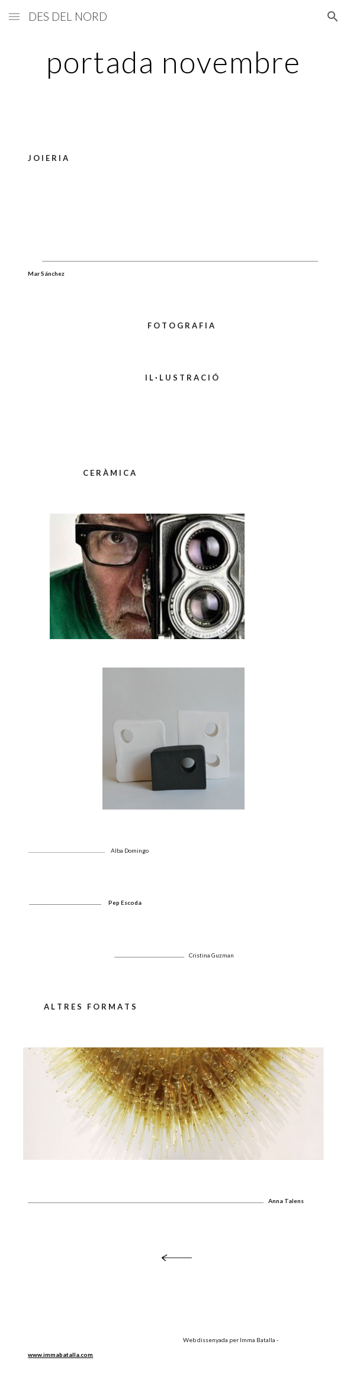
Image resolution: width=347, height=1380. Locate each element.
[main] (173, 62)
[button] (14, 16)
